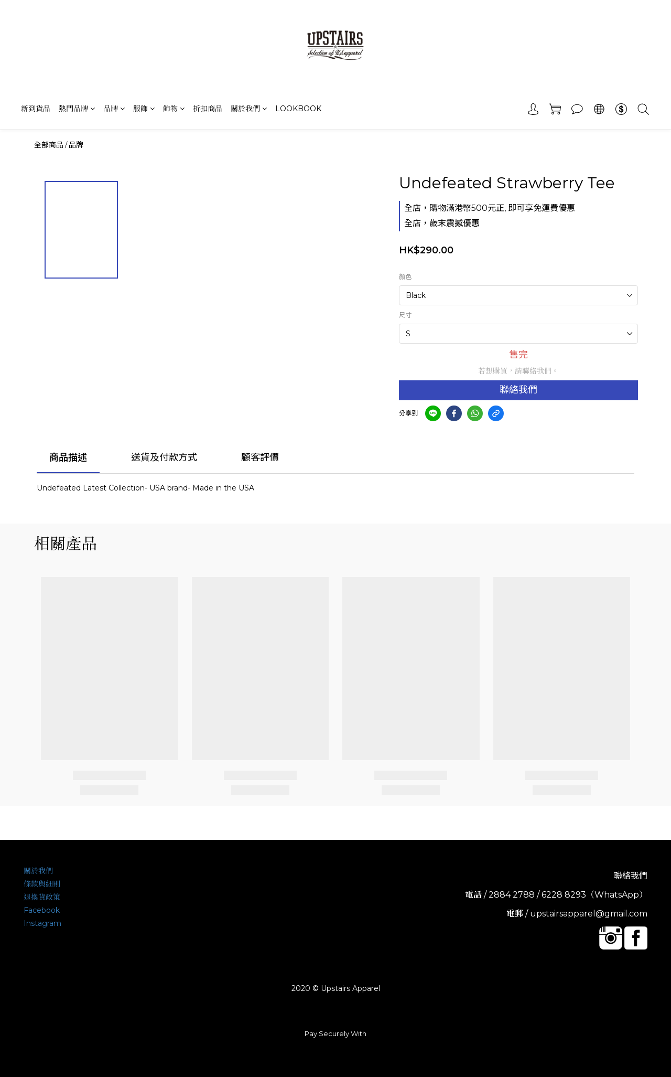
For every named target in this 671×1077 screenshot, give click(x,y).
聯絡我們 (518, 390)
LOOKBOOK (298, 108)
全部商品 (48, 145)
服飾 (144, 108)
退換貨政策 (42, 897)
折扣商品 (207, 108)
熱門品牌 (77, 108)
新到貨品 (35, 108)
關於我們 (249, 108)
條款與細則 (42, 884)
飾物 (174, 108)
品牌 (114, 108)
